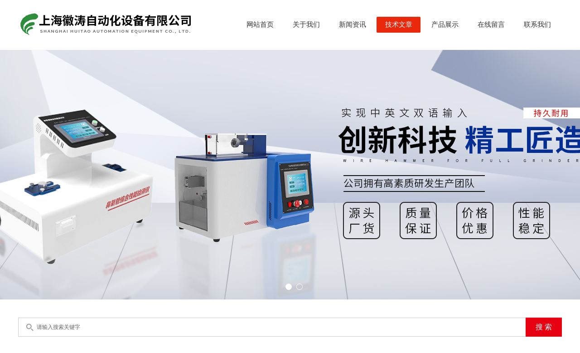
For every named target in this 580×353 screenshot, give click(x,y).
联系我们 (537, 24)
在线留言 (491, 24)
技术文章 (398, 24)
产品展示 (445, 24)
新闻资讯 (352, 24)
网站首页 (260, 24)
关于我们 (306, 24)
